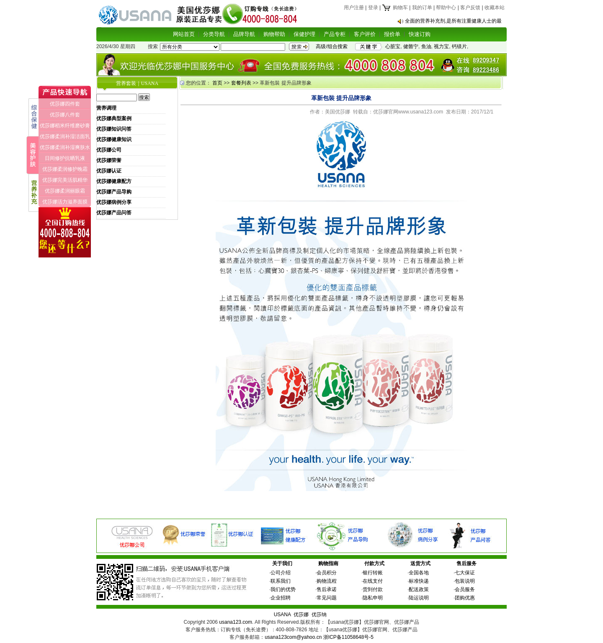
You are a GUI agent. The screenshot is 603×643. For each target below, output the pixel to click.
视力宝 (441, 46)
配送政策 (419, 589)
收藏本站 (494, 7)
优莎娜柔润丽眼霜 (65, 191)
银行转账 (373, 573)
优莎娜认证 (108, 171)
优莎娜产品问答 (113, 213)
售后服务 (466, 563)
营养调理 (106, 108)
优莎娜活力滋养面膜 (65, 202)
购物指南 (328, 563)
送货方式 (420, 563)
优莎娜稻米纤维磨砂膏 (65, 126)
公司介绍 (281, 573)
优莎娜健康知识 (113, 139)
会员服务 (465, 589)
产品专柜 (334, 34)
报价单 (392, 34)
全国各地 (419, 573)
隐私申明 (373, 598)
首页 (217, 83)
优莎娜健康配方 (113, 181)
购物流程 (327, 581)
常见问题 (327, 598)
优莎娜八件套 (65, 115)
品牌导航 (244, 34)
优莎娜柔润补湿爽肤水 (65, 147)
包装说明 (465, 581)
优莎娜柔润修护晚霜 (65, 169)
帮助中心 (446, 7)
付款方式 (374, 563)
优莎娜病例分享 (113, 202)
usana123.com (235, 622)
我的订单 (422, 7)
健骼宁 (410, 46)
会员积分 (327, 573)
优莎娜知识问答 (113, 129)
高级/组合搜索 (331, 46)
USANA (282, 614)
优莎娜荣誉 (108, 160)
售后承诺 (327, 589)
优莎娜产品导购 (113, 192)
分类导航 (214, 34)
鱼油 (426, 46)
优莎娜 (301, 614)
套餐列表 (241, 83)
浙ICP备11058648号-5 (348, 637)
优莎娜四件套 (65, 104)
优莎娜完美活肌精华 (65, 180)
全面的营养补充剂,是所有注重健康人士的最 (453, 21)
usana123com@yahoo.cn (293, 637)
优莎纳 (319, 614)
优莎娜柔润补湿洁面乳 (65, 136)
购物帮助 (274, 34)
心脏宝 (392, 46)
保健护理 (304, 34)
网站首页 (184, 34)
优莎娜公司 (108, 150)
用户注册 (354, 7)
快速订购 (419, 34)
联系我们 (281, 581)
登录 (373, 7)
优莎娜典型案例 (113, 118)
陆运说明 (419, 598)
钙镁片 (459, 46)
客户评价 (365, 34)
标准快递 (419, 581)
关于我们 (282, 563)
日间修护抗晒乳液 (65, 158)
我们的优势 (283, 589)
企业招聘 (281, 598)
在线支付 (373, 581)
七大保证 (465, 573)
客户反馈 (470, 7)
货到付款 (373, 589)
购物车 (394, 7)
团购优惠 (465, 598)
